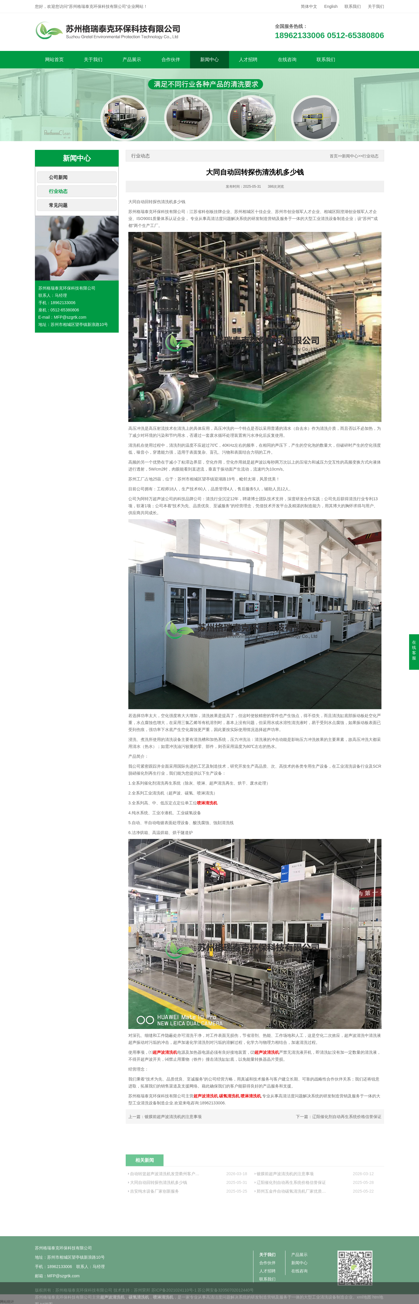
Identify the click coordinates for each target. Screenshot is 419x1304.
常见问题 (58, 205)
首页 (334, 156)
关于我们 (376, 6)
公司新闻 (58, 177)
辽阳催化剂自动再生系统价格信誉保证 (346, 1116)
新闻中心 (209, 59)
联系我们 (353, 6)
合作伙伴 (170, 59)
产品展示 (131, 59)
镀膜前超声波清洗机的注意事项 (173, 1116)
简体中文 (309, 6)
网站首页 (54, 59)
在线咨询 (287, 59)
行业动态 (58, 191)
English (331, 6)
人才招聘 (248, 59)
